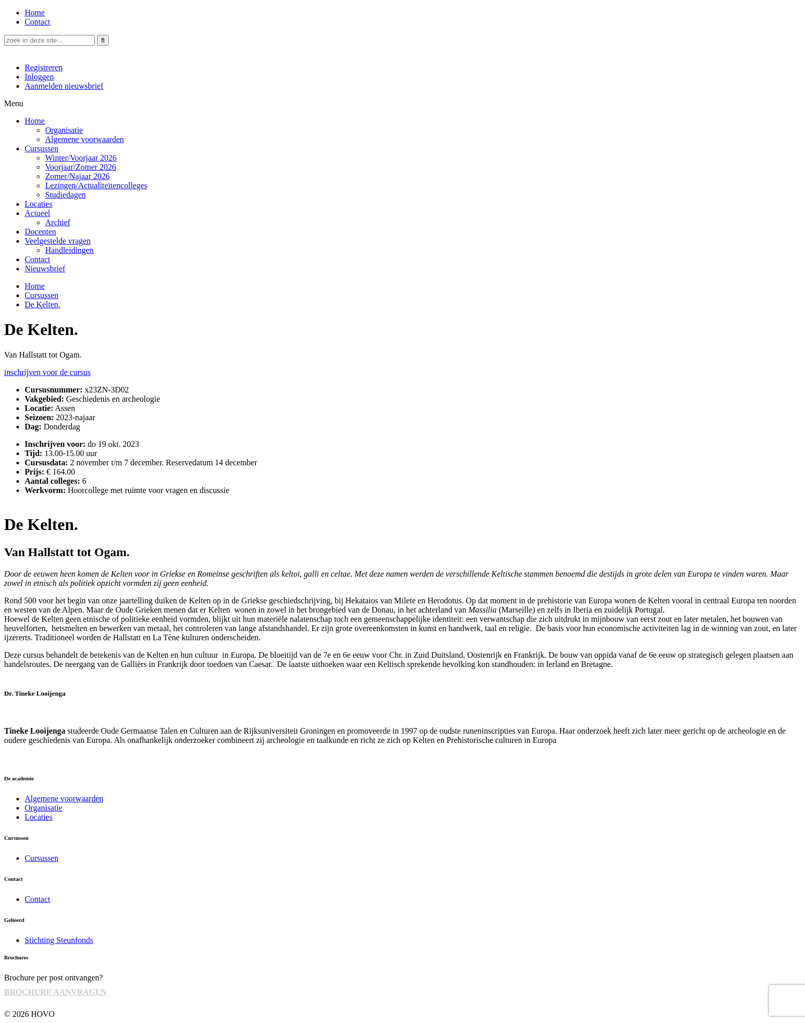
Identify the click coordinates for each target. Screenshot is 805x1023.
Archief (57, 222)
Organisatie (64, 130)
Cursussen (42, 148)
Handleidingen (69, 250)
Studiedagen (65, 194)
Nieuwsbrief (45, 268)
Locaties (38, 204)
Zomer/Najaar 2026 (77, 176)
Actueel (37, 213)
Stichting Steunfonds (59, 940)
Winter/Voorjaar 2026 (81, 157)
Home (35, 12)
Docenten (40, 231)
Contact (37, 21)
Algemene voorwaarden (84, 139)
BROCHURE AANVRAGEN (55, 992)
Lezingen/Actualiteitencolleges (96, 185)
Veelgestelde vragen (57, 241)
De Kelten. (42, 304)
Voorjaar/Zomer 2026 (80, 167)
